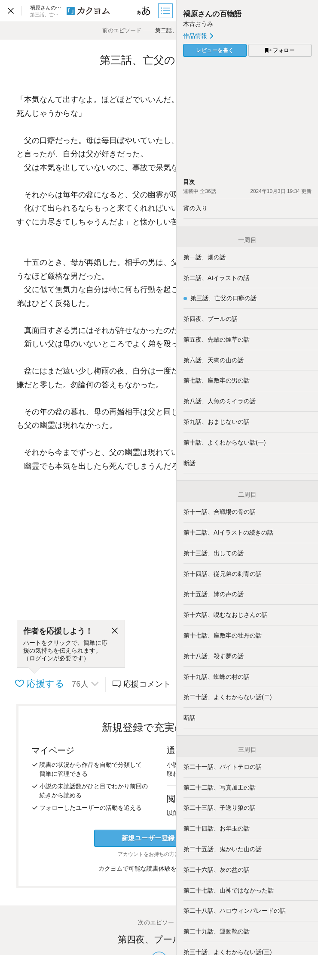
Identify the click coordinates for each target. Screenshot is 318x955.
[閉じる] (115, 631)
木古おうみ (198, 23)
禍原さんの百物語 (212, 14)
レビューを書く (215, 50)
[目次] (166, 11)
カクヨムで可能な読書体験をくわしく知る (159, 868)
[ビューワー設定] (144, 11)
